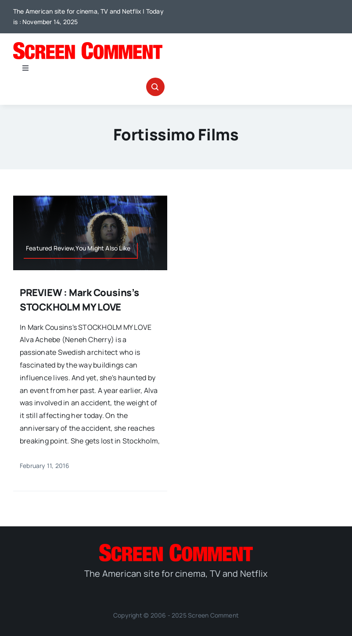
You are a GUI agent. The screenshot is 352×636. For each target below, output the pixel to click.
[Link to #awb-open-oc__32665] (155, 87)
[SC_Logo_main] (87, 45)
